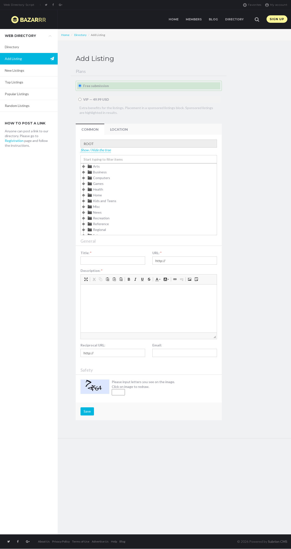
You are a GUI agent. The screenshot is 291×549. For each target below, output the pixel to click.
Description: (91, 271)
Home (174, 19)
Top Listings (14, 82)
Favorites (252, 5)
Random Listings (17, 106)
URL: (156, 253)
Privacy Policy (61, 541)
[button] (86, 279)
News (94, 212)
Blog (213, 19)
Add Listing (13, 59)
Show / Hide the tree (95, 150)
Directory (234, 19)
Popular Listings (17, 94)
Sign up (277, 19)
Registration (14, 141)
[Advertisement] (29, 229)
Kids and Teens (101, 201)
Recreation (98, 218)
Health (95, 189)
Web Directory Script (19, 4)
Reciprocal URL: (92, 345)
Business (97, 172)
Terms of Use (80, 541)
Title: (85, 253)
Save (87, 411)
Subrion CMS (277, 541)
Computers (98, 178)
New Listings (14, 70)
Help (114, 541)
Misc (93, 207)
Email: (157, 345)
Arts (93, 166)
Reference (98, 224)
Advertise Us (100, 541)
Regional (96, 230)
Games (95, 184)
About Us (44, 541)
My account (276, 5)
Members (194, 19)
